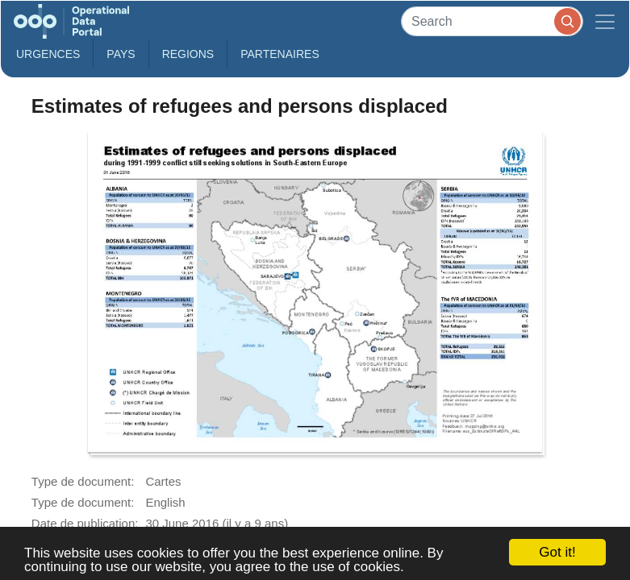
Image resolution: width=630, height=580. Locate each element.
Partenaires (279, 54)
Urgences (48, 54)
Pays (120, 54)
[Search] (492, 21)
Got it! (557, 552)
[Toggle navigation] (605, 21)
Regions (188, 54)
